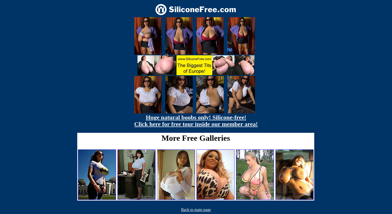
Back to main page (196, 210)
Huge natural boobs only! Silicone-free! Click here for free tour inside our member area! (196, 120)
